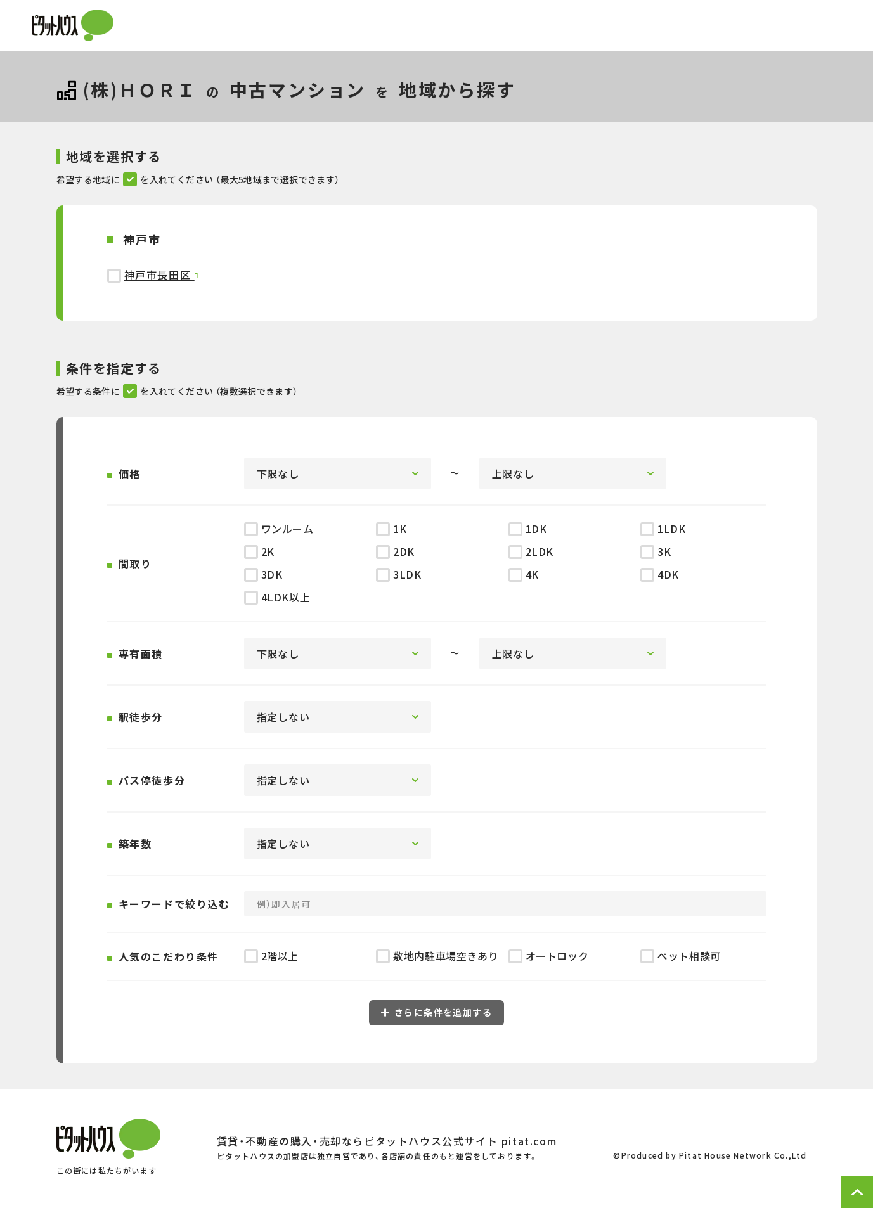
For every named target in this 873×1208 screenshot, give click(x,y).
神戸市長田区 (159, 274)
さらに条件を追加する (436, 1012)
